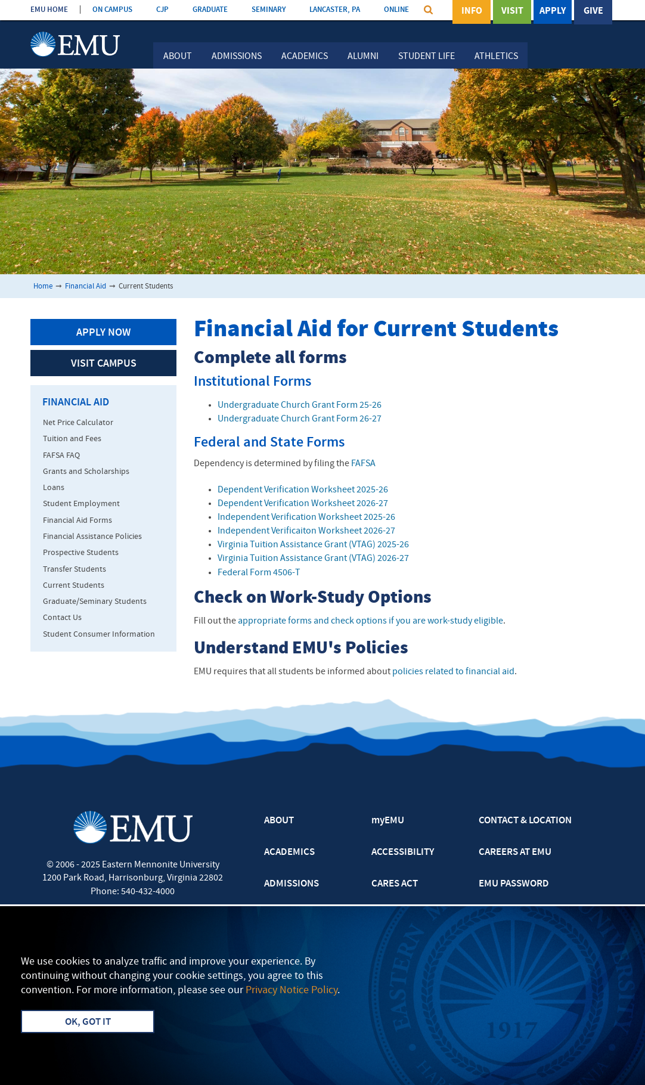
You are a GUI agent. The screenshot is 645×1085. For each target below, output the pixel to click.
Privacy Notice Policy (291, 990)
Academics (304, 56)
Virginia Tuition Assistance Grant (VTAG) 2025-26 (313, 545)
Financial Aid (85, 286)
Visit (512, 11)
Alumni (363, 56)
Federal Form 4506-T (259, 573)
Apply (552, 11)
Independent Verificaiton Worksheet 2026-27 (306, 531)
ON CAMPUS (112, 10)
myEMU (387, 821)
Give (593, 11)
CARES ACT (394, 884)
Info (471, 11)
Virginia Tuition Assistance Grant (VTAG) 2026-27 (313, 558)
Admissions (237, 56)
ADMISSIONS (291, 884)
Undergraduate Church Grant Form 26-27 (300, 419)
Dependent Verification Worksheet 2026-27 (303, 504)
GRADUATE (210, 10)
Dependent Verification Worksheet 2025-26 (303, 490)
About (177, 56)
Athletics (496, 56)
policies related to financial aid (453, 672)
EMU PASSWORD (514, 884)
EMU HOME (49, 10)
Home (42, 286)
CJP (162, 10)
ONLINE (396, 10)
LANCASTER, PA (334, 10)
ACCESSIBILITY (402, 852)
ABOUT (279, 821)
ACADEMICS (289, 852)
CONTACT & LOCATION (525, 821)
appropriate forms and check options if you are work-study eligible (370, 621)
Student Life (426, 56)
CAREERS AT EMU (515, 852)
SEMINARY (269, 10)
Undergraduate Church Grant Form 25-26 (300, 405)
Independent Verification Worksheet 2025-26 (306, 517)
